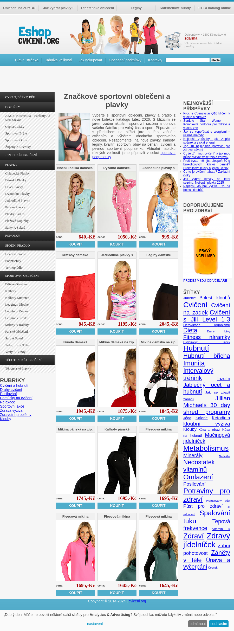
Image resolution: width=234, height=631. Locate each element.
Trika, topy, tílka (17, 345)
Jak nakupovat (90, 60)
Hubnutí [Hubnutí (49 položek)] (196, 348)
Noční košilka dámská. (75, 168)
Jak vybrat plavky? (58, 8)
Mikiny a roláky (17, 325)
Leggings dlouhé (17, 304)
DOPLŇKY (12, 107)
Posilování (8, 394)
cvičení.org (38, 35)
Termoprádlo (14, 267)
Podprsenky (13, 261)
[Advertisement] (117, 80)
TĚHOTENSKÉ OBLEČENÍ (23, 360)
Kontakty (155, 60)
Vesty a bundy (15, 352)
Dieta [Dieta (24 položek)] (190, 330)
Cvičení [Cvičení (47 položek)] (195, 305)
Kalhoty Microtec (17, 298)
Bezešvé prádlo (15, 254)
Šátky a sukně (15, 227)
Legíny (136, 8)
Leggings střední (16, 318)
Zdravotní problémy (15, 415)
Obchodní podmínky (125, 60)
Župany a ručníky (18, 147)
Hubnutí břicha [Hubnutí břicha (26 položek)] (206, 355)
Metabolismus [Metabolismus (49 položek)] (206, 448)
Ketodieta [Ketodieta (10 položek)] (221, 417)
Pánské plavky (15, 207)
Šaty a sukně (14, 338)
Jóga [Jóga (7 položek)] (187, 418)
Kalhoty (10, 291)
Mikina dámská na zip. (117, 342)
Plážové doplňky (17, 221)
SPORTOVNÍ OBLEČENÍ (22, 276)
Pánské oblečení (16, 331)
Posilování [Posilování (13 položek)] (194, 484)
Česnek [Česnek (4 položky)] (212, 567)
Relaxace (7, 402)
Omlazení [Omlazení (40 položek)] (198, 477)
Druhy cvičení (11, 390)
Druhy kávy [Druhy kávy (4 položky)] (218, 331)
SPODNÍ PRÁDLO (17, 245)
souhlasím (219, 624)
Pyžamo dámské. (117, 168)
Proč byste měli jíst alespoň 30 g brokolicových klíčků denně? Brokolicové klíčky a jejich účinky (206, 164)
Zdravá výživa (11, 410)
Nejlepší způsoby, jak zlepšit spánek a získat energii (206, 140)
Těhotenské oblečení (97, 8)
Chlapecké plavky (17, 173)
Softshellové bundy (175, 8)
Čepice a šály (14, 126)
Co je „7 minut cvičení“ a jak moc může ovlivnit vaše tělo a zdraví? (206, 155)
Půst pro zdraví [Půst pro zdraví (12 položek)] (203, 506)
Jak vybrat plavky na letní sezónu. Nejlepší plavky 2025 (206, 180)
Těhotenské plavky (18, 368)
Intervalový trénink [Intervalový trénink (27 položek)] (198, 374)
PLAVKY (11, 165)
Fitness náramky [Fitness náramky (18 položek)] (206, 337)
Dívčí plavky (14, 187)
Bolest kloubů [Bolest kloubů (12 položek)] (214, 297)
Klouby (5, 419)
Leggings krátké (16, 311)
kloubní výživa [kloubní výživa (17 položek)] (206, 424)
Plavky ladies (14, 214)
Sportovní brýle (16, 133)
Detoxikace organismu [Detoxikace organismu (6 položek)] (206, 325)
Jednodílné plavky (17, 200)
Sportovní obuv (16, 140)
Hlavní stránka (26, 60)
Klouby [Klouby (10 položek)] (190, 429)
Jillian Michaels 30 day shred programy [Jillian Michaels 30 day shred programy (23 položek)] (206, 405)
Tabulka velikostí (58, 60)
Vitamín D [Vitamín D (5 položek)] (221, 529)
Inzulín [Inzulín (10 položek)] (223, 378)
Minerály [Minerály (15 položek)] (193, 455)
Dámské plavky (16, 180)
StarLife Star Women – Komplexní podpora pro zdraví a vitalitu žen (206, 124)
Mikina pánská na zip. (75, 429)
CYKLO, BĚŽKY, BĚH (20, 97)
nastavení (95, 624)
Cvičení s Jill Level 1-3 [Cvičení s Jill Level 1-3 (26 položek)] (206, 316)
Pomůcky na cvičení (16, 398)
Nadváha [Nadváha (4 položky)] (224, 456)
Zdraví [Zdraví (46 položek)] (193, 536)
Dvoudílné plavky (17, 194)
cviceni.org (137, 601)
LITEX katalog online (214, 8)
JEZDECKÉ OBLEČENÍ (21, 155)
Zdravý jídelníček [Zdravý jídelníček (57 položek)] (206, 540)
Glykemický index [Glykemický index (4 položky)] (206, 342)
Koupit (75, 244)
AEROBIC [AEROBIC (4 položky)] (189, 298)
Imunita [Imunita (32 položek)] (194, 363)
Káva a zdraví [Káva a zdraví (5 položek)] (209, 430)
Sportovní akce (12, 406)
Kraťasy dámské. (75, 255)
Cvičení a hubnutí (14, 385)
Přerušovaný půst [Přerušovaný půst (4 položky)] (218, 500)
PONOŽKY (12, 235)
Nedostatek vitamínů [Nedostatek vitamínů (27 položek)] (199, 466)
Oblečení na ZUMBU (19, 8)
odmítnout (198, 624)
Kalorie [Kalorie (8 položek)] (202, 418)
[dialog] (117, 620)
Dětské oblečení (16, 284)
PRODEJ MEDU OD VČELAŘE (207, 278)
